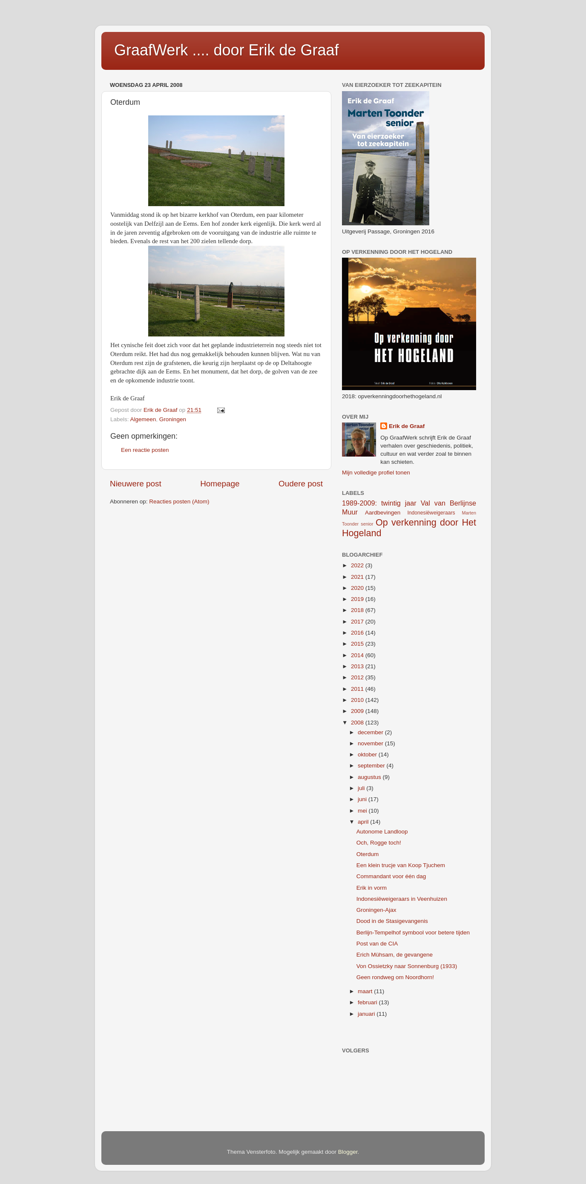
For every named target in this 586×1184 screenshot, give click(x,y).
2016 (358, 632)
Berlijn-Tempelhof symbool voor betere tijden (413, 932)
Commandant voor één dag (391, 876)
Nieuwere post (135, 483)
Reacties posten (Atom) (179, 501)
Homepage (219, 483)
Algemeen (143, 419)
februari (368, 1002)
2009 (358, 711)
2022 (358, 565)
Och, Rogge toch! (378, 842)
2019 (358, 599)
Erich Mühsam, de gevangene (394, 954)
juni (363, 799)
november (371, 743)
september (372, 765)
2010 (358, 700)
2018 (358, 610)
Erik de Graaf (407, 426)
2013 (358, 666)
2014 (358, 655)
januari (367, 1014)
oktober (368, 754)
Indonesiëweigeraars (431, 513)
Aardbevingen (382, 512)
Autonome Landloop (382, 831)
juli (362, 788)
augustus (370, 777)
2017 (358, 621)
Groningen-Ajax (376, 910)
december (371, 732)
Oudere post (301, 483)
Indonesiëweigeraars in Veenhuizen (401, 899)
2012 (358, 677)
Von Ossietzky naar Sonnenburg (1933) (406, 966)
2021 (358, 577)
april (364, 822)
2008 (358, 722)
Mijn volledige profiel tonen (376, 472)
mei (363, 811)
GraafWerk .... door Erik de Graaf (226, 50)
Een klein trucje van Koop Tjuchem (400, 865)
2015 (358, 644)
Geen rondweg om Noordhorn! (395, 977)
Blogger (348, 1152)
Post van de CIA (377, 943)
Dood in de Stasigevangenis (392, 921)
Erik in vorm (371, 888)
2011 (358, 689)
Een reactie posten (145, 450)
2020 (358, 588)
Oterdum (367, 854)
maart (366, 991)
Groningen (172, 419)
